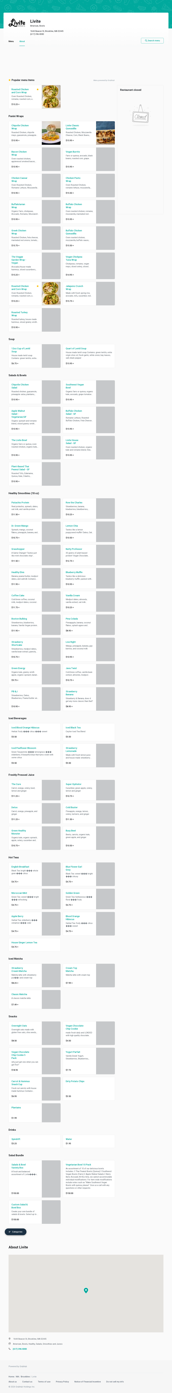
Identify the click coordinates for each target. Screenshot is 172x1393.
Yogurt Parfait (70, 1052)
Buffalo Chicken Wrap (71, 206)
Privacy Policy (60, 1381)
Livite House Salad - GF (69, 442)
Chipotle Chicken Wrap (17, 127)
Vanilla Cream (70, 595)
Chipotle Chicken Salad (17, 386)
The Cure (13, 784)
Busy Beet (68, 830)
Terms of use (41, 1381)
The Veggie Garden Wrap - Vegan (16, 259)
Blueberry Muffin (71, 572)
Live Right (68, 642)
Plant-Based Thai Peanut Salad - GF (18, 468)
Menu (8, 41)
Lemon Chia (69, 525)
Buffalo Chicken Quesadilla (71, 232)
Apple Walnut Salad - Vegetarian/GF (16, 414)
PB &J (12, 691)
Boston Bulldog (16, 618)
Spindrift (13, 1139)
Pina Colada (69, 618)
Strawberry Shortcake (14, 643)
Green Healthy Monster (16, 832)
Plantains (13, 1107)
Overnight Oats (16, 1025)
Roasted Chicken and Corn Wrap (17, 91)
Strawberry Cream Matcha (16, 969)
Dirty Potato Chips (72, 1081)
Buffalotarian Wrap (16, 206)
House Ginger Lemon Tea (22, 942)
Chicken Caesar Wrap (17, 179)
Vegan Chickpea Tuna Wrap (71, 258)
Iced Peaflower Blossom (21, 748)
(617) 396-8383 (35, 34)
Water (66, 1139)
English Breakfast (18, 866)
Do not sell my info (112, 1381)
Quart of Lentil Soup (73, 348)
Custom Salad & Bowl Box (17, 1206)
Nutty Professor (71, 549)
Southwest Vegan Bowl (72, 386)
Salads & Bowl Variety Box (16, 1166)
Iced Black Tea (70, 727)
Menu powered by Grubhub (101, 80)
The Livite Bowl (16, 440)
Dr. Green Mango (17, 525)
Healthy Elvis (15, 572)
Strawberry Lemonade (69, 749)
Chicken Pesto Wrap (70, 179)
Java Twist (68, 668)
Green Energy (16, 668)
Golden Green (70, 893)
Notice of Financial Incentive (85, 1381)
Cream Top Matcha (69, 969)
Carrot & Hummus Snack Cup (18, 1083)
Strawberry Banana (69, 693)
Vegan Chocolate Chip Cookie (72, 1027)
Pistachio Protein (18, 502)
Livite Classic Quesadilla (70, 127)
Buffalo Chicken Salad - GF (71, 412)
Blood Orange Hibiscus (70, 918)
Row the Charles (71, 502)
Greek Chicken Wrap (16, 232)
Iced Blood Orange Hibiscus (23, 727)
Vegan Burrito (70, 151)
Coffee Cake (15, 595)
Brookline (22, 1376)
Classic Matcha (17, 994)
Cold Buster (69, 807)
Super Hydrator (71, 784)
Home (9, 1376)
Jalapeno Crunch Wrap (72, 287)
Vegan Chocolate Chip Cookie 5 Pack (18, 1055)
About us (10, 1381)
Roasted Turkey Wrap (17, 314)
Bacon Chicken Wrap (16, 153)
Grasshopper (15, 549)
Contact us (25, 1381)
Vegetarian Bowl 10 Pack (76, 1164)
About (19, 41)
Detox (12, 807)
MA (14, 1376)
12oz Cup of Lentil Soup (18, 350)
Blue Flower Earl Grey (71, 868)
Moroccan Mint (17, 893)
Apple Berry (15, 916)
